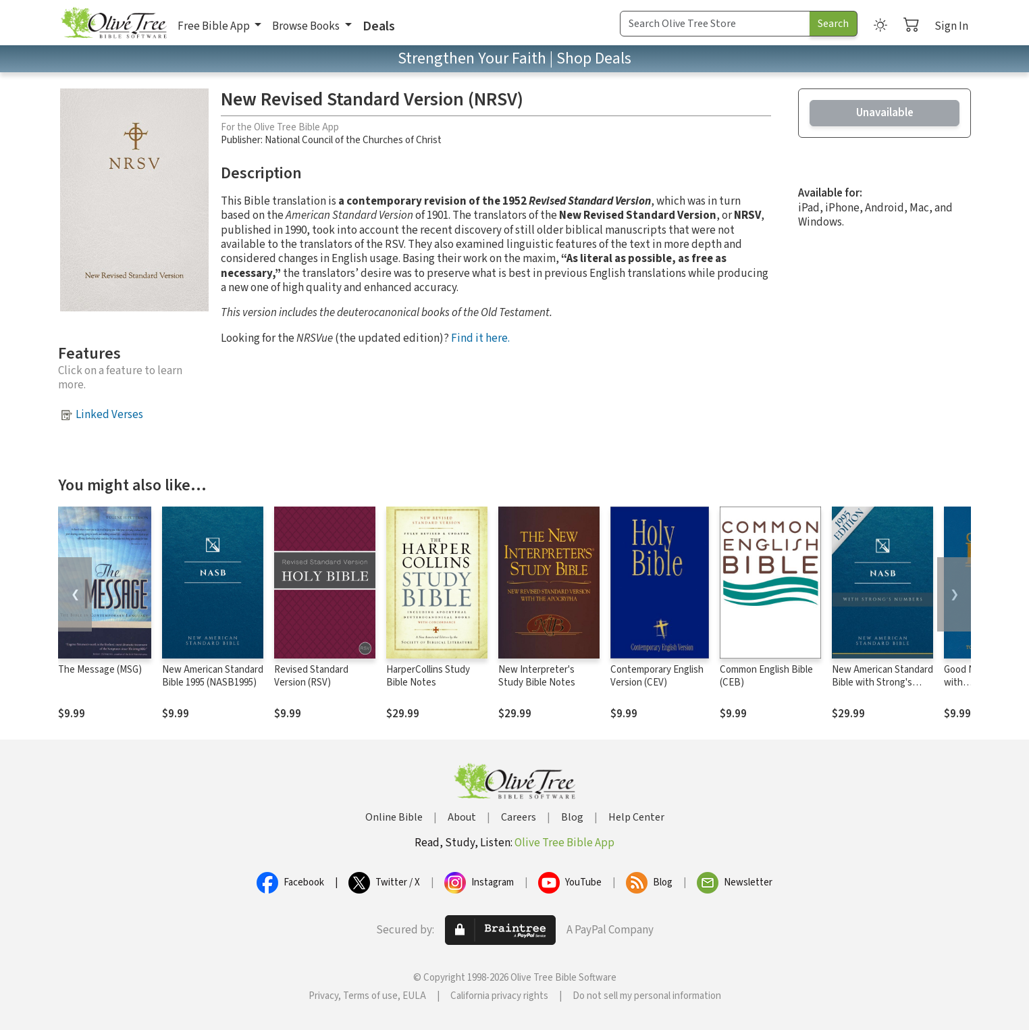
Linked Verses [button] (109, 415)
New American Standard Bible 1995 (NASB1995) (212, 676)
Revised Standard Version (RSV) (311, 676)
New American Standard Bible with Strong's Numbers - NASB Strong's (882, 689)
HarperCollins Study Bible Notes (428, 676)
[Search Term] (715, 23)
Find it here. (480, 338)
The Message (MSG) (100, 670)
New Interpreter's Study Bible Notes (536, 676)
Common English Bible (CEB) (766, 676)
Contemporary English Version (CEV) (657, 676)
